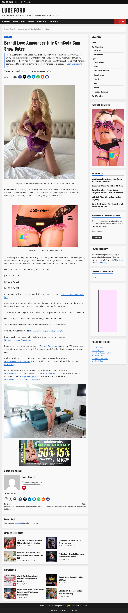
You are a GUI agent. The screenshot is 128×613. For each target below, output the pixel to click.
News (96, 83)
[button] (6, 76)
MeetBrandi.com (51, 346)
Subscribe (97, 238)
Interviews (54, 21)
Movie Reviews (42, 21)
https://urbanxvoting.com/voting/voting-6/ (47, 330)
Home (94, 42)
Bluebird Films (97, 361)
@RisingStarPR (54, 373)
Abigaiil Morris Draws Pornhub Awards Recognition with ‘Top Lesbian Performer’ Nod (10, 593)
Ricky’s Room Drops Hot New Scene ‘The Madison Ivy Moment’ (51, 556)
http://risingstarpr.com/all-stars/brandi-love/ (24, 379)
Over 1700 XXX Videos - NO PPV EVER (45, 250)
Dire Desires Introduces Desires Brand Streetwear (51, 543)
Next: (65, 505)
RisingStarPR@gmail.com (31, 376)
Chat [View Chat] (119, 21)
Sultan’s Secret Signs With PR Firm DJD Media (51, 580)
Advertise (97, 50)
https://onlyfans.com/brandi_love (19, 340)
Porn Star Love (98, 355)
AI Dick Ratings (97, 347)
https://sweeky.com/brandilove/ (18, 361)
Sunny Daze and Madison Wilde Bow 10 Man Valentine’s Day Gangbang (10, 543)
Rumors (31, 21)
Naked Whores (98, 350)
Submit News (98, 54)
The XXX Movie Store (100, 358)
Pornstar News (19, 21)
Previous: (24, 507)
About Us (27, 2)
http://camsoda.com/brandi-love (18, 297)
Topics (94, 58)
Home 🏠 (18, 2)
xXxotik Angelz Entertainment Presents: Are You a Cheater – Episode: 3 (10, 580)
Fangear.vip (9, 364)
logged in (18, 523)
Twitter (96, 87)
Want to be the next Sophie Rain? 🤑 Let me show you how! (63, 606)
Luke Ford (13, 10)
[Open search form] (112, 21)
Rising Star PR (12, 71)
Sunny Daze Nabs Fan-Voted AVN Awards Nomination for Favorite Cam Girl (10, 556)
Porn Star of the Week (101, 70)
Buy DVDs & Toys (97, 96)
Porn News (6, 21)
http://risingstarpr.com (14, 373)
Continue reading (46, 65)
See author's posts (33, 482)
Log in (94, 277)
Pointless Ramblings (101, 92)
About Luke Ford (97, 47)
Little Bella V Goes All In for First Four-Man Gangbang (51, 593)
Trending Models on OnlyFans (103, 353)
